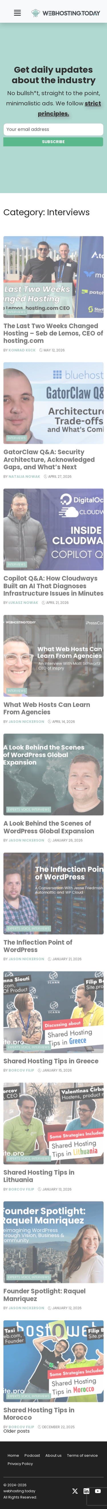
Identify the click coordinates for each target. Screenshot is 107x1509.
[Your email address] (53, 130)
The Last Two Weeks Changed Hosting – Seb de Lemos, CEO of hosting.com (53, 348)
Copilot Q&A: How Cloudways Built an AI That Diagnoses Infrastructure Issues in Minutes (53, 601)
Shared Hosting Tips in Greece (50, 1075)
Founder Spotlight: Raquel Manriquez (44, 1309)
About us (53, 1455)
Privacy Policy (20, 1463)
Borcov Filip (21, 1084)
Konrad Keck (22, 364)
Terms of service (82, 1455)
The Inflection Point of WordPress (37, 960)
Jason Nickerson (26, 735)
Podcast (32, 1455)
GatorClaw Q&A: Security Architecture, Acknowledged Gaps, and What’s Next (49, 474)
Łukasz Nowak (23, 617)
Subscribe (53, 142)
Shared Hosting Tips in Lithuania (38, 1191)
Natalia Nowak (24, 490)
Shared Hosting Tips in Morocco (38, 1428)
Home (13, 1455)
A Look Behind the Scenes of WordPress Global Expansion (49, 842)
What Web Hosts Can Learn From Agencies (46, 723)
